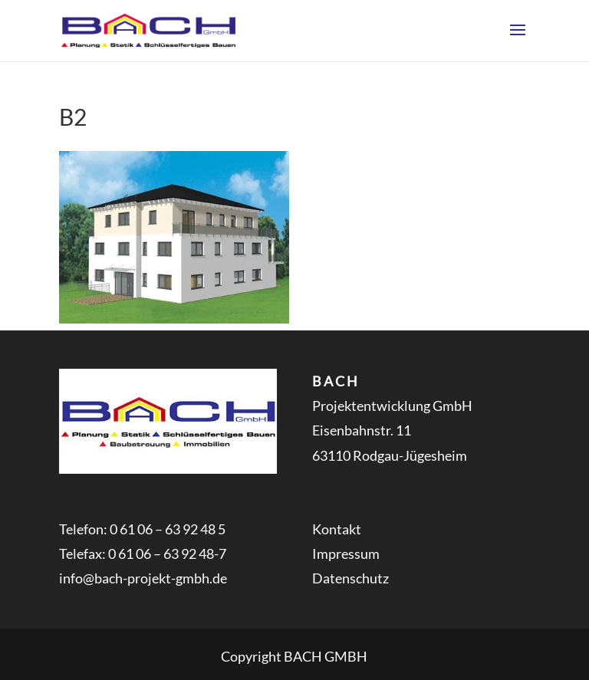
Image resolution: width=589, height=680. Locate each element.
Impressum (346, 553)
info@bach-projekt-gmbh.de (143, 578)
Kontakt (336, 529)
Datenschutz (350, 578)
